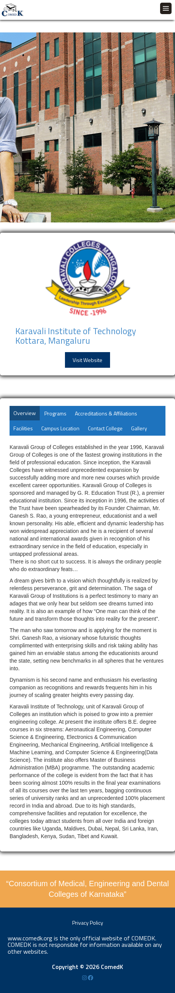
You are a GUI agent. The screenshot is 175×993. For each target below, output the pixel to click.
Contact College (105, 428)
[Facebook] (90, 978)
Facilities (23, 428)
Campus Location (60, 428)
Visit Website (87, 360)
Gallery (139, 428)
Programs (55, 413)
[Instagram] (85, 978)
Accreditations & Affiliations (106, 413)
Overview (24, 413)
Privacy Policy (87, 923)
